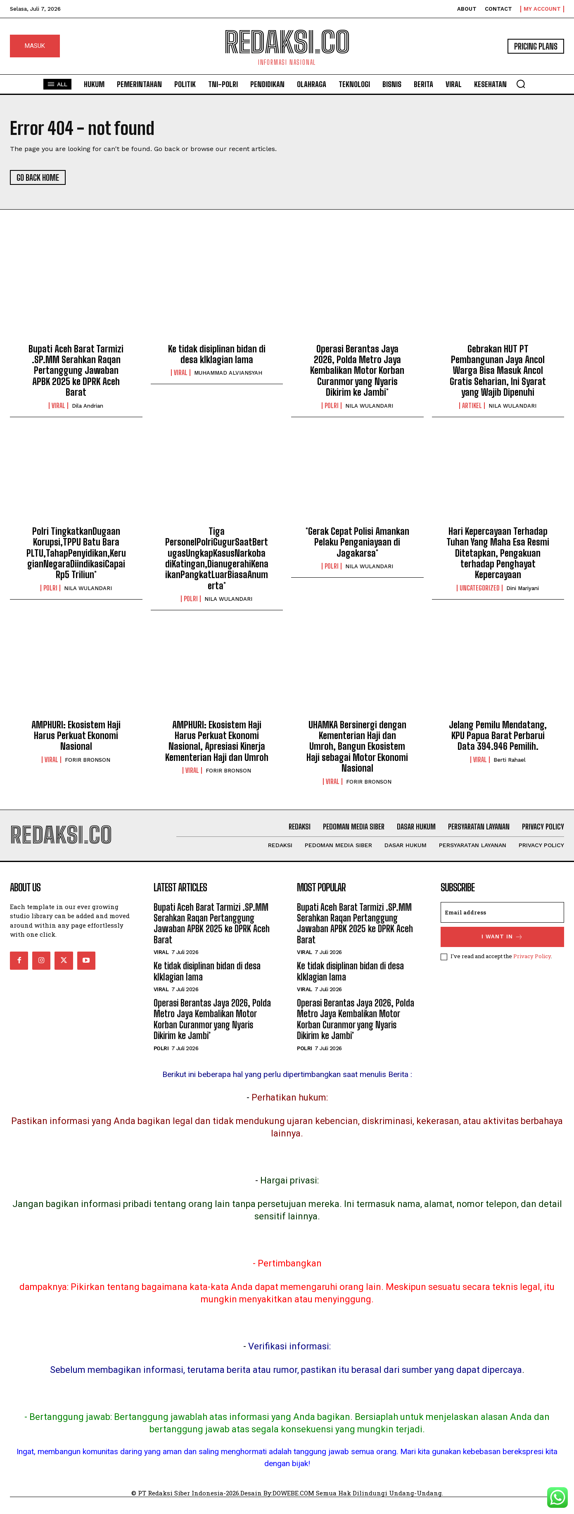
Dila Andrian (87, 406)
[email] (503, 912)
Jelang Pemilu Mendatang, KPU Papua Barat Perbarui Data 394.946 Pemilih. (498, 735)
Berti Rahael (509, 760)
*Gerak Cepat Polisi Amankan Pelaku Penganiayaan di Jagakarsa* (357, 542)
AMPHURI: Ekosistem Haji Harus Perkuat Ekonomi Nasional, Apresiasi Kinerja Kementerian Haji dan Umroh (216, 741)
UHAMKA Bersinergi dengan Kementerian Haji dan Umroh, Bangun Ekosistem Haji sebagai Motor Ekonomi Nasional (357, 746)
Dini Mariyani (522, 588)
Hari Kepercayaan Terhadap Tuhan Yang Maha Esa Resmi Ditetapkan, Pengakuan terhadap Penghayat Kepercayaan (497, 553)
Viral (58, 405)
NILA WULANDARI (369, 406)
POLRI (332, 405)
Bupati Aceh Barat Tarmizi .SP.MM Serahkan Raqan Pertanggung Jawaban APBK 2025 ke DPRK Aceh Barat (75, 370)
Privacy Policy (532, 956)
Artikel (472, 405)
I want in (502, 937)
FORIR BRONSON (87, 760)
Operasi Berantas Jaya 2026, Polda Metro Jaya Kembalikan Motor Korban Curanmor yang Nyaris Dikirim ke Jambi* (357, 370)
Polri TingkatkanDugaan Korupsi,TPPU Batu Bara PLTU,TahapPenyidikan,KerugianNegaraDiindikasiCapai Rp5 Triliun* (76, 553)
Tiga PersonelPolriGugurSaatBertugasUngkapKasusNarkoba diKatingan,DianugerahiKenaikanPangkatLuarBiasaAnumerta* (216, 558)
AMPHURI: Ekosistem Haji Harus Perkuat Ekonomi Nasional (76, 735)
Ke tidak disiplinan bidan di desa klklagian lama (217, 354)
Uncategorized (480, 588)
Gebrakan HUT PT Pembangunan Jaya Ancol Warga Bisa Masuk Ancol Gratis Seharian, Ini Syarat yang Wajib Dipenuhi (498, 370)
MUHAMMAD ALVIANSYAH (228, 373)
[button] (521, 84)
